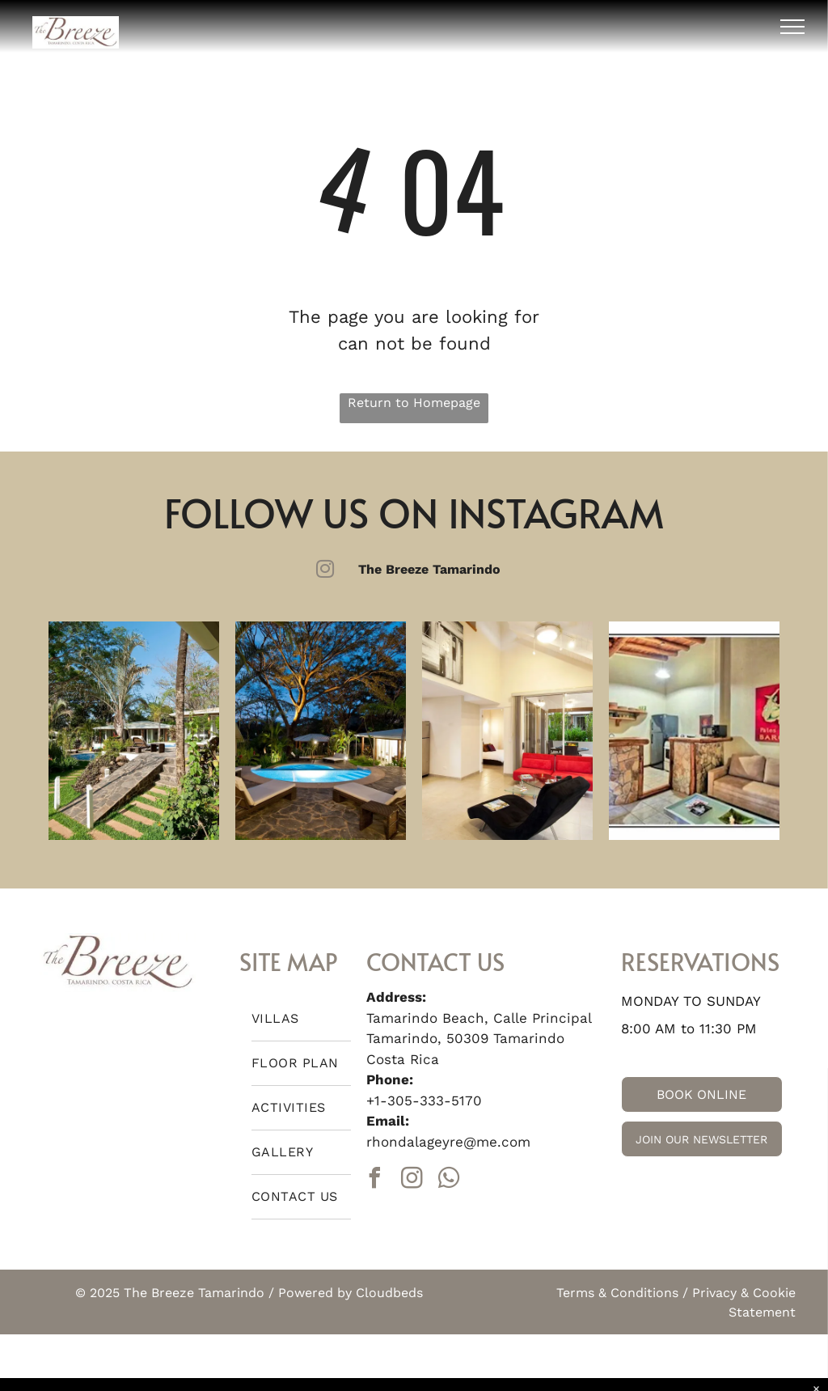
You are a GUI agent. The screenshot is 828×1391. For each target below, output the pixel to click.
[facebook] (374, 1180)
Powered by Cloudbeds (350, 1292)
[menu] (792, 27)
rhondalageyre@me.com (448, 1142)
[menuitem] (301, 1019)
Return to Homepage (414, 402)
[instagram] (411, 1180)
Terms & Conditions (617, 1292)
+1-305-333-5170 (424, 1100)
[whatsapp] (449, 1180)
